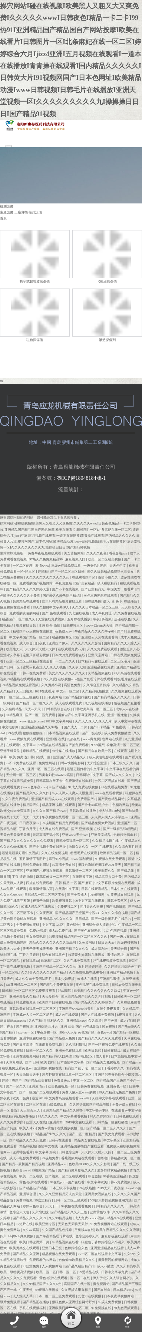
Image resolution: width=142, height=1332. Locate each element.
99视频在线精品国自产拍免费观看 (64, 744)
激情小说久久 (108, 577)
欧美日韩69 (93, 1050)
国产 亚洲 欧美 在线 (86, 828)
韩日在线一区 (40, 756)
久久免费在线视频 (127, 613)
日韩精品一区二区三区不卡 (44, 894)
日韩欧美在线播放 (83, 810)
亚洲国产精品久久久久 (72, 948)
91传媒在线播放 (64, 750)
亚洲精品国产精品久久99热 (63, 1110)
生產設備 (6, 212)
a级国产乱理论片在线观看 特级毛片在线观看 (108, 679)
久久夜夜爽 (44, 912)
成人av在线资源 (67, 1014)
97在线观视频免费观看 (110, 960)
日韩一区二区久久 (39, 1050)
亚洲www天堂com (75, 834)
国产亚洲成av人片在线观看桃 (97, 637)
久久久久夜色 (96, 553)
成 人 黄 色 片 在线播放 (120, 601)
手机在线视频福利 (33, 1307)
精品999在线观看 (120, 1218)
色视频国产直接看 (127, 703)
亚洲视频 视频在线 (48, 1068)
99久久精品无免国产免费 (117, 1092)
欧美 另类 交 (19, 756)
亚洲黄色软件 (100, 1212)
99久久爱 (49, 679)
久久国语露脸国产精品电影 (89, 1104)
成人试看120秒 (109, 810)
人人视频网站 (52, 1265)
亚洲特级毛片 (23, 1152)
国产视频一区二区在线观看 (65, 1175)
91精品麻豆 (14, 714)
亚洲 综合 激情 (50, 625)
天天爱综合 (50, 996)
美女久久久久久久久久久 (67, 673)
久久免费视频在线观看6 (87, 972)
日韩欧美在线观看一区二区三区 (33, 1008)
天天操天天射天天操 (40, 649)
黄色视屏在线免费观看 (93, 984)
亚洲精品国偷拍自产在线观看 (82, 1145)
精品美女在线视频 (88, 1140)
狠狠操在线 (133, 792)
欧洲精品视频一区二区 (117, 852)
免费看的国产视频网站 (36, 583)
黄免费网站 (101, 1283)
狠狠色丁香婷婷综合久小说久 (103, 1241)
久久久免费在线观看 (102, 649)
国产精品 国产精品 (33, 1188)
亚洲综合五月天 (46, 1026)
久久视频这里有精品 (76, 1289)
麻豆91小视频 (59, 858)
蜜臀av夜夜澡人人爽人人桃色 (45, 666)
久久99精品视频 (61, 1218)
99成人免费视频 (110, 1301)
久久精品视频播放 (95, 690)
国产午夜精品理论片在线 (54, 1235)
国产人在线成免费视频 (98, 1014)
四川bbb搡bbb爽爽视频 (17, 1235)
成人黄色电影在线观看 (106, 756)
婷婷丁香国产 (12, 1080)
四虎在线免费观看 (39, 882)
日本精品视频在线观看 (63, 733)
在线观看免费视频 (49, 1044)
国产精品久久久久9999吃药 (95, 1002)
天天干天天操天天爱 (38, 948)
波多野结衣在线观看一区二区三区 (67, 1074)
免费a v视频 (38, 930)
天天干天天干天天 (26, 816)
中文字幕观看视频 (74, 1116)
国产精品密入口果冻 (57, 1056)
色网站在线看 (112, 739)
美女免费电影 (36, 936)
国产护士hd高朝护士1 (94, 804)
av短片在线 (24, 1223)
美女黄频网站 (74, 553)
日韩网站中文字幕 (89, 774)
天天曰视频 (24, 690)
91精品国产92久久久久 (50, 1134)
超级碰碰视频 (127, 942)
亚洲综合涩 (28, 1194)
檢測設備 (35, 212)
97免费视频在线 (12, 1050)
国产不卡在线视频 (65, 589)
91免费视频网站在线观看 (109, 1223)
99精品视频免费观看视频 (20, 685)
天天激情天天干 (28, 1074)
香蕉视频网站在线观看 (78, 1158)
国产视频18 (24, 1026)
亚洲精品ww (56, 1164)
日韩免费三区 (117, 900)
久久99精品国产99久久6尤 (42, 1283)
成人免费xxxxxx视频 (90, 1218)
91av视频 (109, 1026)
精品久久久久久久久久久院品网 (53, 942)
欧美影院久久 (105, 870)
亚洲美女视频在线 (98, 1194)
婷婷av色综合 (33, 1205)
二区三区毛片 (120, 660)
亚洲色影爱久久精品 (24, 996)
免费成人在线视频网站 (123, 1145)
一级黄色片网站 (95, 565)
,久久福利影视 (75, 1044)
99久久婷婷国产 (102, 1116)
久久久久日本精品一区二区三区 (95, 607)
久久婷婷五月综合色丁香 (122, 966)
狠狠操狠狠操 (33, 733)
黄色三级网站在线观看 (101, 595)
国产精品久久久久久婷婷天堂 (28, 589)
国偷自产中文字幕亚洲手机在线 (81, 714)
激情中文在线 (48, 1145)
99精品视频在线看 (65, 1241)
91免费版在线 (101, 1307)
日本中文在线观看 (124, 888)
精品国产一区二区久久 (19, 619)
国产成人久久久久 (119, 774)
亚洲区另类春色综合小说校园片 (118, 1074)
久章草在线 (14, 1062)
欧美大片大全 (10, 948)
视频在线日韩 (26, 625)
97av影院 (65, 990)
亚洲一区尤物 (117, 714)
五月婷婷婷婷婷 (90, 966)
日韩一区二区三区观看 (71, 1199)
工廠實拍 (21, 212)
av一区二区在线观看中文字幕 (100, 1253)
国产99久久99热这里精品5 (62, 595)
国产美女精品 (85, 583)
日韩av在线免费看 (33, 673)
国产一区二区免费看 (40, 714)
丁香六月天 (28, 828)
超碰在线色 (122, 619)
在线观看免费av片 (71, 649)
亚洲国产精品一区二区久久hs (54, 966)
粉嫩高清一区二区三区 (123, 744)
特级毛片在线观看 (84, 852)
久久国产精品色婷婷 (57, 1229)
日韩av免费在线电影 (127, 984)
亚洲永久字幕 (10, 655)
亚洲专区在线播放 (33, 1038)
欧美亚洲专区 (45, 1223)
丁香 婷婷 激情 (23, 876)
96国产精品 (57, 786)
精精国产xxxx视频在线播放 (33, 631)
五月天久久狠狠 (92, 906)
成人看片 (102, 1056)
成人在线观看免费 (69, 703)
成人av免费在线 (61, 930)
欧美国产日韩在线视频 (56, 1002)
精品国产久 (31, 804)
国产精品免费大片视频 (98, 822)
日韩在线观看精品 (95, 888)
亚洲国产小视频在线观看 (44, 870)
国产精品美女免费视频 (103, 1062)
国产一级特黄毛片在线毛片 (111, 918)
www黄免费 (91, 739)
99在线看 (14, 733)
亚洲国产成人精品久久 (70, 756)
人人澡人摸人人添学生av (110, 816)
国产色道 (111, 1020)
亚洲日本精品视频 (120, 972)
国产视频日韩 (116, 906)
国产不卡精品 (100, 726)
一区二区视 (10, 972)
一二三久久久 (65, 660)
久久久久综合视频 (115, 912)
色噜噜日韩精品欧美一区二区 (119, 1158)
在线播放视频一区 (71, 1128)
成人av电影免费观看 (24, 1158)
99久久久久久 (48, 1116)
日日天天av (106, 942)
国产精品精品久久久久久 (112, 696)
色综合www (21, 1169)
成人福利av (100, 948)
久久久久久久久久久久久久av (48, 577)
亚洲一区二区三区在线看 (46, 768)
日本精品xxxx (123, 1289)
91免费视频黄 (26, 1002)
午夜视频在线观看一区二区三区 (65, 816)
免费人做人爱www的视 (79, 1092)
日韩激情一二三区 (79, 870)
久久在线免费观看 (77, 960)
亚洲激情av (37, 1086)
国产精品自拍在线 (78, 696)
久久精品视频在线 (105, 840)
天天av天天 (33, 709)
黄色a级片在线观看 (33, 1182)
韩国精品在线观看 (26, 601)
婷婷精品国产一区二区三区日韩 (61, 571)
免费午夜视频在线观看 (45, 553)
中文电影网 (10, 726)
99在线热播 (93, 601)
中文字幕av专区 (98, 1110)
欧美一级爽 (21, 1098)
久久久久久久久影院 (86, 643)
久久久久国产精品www (50, 810)
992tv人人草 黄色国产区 (77, 1032)
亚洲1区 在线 (55, 739)
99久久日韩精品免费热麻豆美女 (111, 571)
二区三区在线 (36, 1104)
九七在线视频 (79, 613)
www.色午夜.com (35, 786)
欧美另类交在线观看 (24, 1248)
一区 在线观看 (102, 846)
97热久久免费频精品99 (46, 559)
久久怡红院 (40, 1212)
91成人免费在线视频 (83, 786)
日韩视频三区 (73, 625)
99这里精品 (43, 1199)
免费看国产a (86, 798)
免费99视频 (24, 1199)
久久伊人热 (77, 666)
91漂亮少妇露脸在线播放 (86, 954)
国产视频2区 (84, 1056)
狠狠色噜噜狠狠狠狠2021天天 (100, 864)
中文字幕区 (112, 1140)
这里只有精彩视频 (36, 655)
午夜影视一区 (47, 1032)
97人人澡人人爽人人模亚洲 (72, 792)
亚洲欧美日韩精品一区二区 (69, 1307)
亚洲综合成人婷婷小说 (99, 924)
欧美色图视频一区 (61, 1086)
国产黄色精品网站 (111, 798)
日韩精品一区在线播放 (112, 1122)
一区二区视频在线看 (110, 780)
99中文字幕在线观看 (90, 900)
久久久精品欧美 (128, 1265)
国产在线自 (102, 1289)
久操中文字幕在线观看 (109, 1098)
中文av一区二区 (68, 690)
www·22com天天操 (100, 625)
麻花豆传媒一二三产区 (53, 876)
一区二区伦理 (23, 565)
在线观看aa (31, 960)
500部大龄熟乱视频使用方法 (111, 1199)
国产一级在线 (92, 733)
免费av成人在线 (124, 1104)
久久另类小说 (51, 685)
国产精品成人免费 (62, 1038)
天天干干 (52, 1205)
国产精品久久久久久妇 (33, 792)
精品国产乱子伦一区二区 (83, 1068)
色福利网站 (121, 804)
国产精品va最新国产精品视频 (24, 1164)
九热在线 (74, 739)
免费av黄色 (46, 1128)
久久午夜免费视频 (15, 798)
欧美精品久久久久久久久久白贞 (97, 990)
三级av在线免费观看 (66, 565)
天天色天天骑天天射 (73, 1223)
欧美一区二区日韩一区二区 (56, 1271)
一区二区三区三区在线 (23, 696)
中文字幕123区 (53, 924)
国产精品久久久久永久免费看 (100, 1038)
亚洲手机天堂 (10, 750)
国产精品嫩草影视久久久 (76, 1169)
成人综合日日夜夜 (33, 643)
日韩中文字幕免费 (115, 1271)
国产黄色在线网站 (88, 930)
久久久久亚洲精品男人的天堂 (61, 1194)
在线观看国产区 (84, 577)
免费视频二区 (67, 906)
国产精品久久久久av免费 (28, 1140)
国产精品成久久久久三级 (69, 1212)
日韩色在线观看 (128, 1116)
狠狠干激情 (41, 900)
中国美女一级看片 (121, 589)
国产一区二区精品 (82, 1134)
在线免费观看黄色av (17, 1068)
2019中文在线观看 (79, 1122)
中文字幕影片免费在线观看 (115, 882)
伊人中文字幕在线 (127, 720)
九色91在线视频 (90, 1295)
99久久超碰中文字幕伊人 (51, 607)
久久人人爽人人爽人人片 (93, 720)
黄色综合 (73, 924)
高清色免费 (72, 685)
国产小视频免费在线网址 (48, 846)
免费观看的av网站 (43, 1259)
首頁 (3, 218)
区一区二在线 (80, 1277)
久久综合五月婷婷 (96, 685)
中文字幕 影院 (46, 1152)
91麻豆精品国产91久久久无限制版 (86, 996)
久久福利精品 (12, 709)
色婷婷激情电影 (125, 834)
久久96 (26, 972)
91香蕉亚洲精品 (115, 1175)
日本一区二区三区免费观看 (55, 1295)
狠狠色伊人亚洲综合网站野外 (74, 1301)
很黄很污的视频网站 (113, 1259)
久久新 (136, 1044)
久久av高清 (31, 1229)
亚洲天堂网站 (98, 655)
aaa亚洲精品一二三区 (22, 984)
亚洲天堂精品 (101, 834)
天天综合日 (119, 948)
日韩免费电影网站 (36, 864)
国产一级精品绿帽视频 (120, 828)
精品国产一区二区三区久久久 (86, 936)
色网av (5, 1152)
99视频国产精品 (44, 1169)
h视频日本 (125, 1014)
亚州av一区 (26, 1032)
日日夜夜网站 (52, 696)
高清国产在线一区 (77, 1283)
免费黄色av (62, 1080)
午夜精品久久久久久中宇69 (95, 631)
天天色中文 (118, 565)
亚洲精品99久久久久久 (56, 918)
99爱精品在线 (89, 1271)
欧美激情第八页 (41, 888)
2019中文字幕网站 (59, 720)
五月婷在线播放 (79, 619)
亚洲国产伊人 (59, 643)
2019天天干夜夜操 (111, 1188)
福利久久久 (56, 1020)
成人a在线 (127, 1020)
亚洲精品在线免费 (101, 666)
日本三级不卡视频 (63, 1188)
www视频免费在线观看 (26, 739)
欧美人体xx (27, 1128)
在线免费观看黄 (108, 1008)
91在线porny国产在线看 (67, 1182)
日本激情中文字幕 (71, 1062)
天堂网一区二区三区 (21, 774)
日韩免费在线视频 (91, 1086)
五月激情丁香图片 (33, 858)
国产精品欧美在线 (38, 1080)
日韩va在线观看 (61, 1140)
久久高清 (95, 1020)
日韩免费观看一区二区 (73, 840)
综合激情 (94, 1175)
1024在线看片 (44, 690)
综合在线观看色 (54, 954)
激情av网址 (116, 954)
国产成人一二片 (76, 726)
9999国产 (98, 744)
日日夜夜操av (29, 822)
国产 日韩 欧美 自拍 (40, 1062)
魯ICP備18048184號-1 (81, 477)
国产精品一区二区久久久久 (106, 1128)
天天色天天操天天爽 (15, 834)
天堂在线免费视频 (51, 619)
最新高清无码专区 (46, 834)
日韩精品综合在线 (57, 709)
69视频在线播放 (47, 1289)
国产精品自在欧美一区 (95, 750)
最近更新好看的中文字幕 (85, 768)
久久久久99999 (11, 894)
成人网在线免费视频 (54, 828)
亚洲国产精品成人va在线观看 (53, 798)
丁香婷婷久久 (114, 1068)
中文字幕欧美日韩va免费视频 (109, 1182)
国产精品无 (126, 870)
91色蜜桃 (119, 726)
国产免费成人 (77, 894)
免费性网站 (47, 762)
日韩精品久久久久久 (109, 1205)
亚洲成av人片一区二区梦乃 (33, 1014)
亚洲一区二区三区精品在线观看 (29, 660)
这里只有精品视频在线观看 (62, 601)
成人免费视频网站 (13, 942)
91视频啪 (55, 936)
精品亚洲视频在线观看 (59, 804)
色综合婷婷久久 (87, 1235)
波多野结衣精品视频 (112, 1169)
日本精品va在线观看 (93, 660)
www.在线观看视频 (109, 792)
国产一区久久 (16, 1086)
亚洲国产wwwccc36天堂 (77, 1008)
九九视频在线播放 (98, 703)
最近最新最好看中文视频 (20, 852)
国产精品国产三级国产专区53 (77, 912)
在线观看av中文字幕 (126, 1110)
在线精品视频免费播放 (19, 1116)
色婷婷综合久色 (77, 1248)
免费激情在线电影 (79, 780)
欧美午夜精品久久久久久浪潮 (118, 1229)
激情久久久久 (79, 846)
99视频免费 (50, 1158)
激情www (42, 565)
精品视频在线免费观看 (59, 1253)
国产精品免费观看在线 (57, 984)
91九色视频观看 (126, 1307)
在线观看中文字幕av (21, 744)
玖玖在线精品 (107, 583)
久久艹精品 (37, 1020)
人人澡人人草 (23, 1295)
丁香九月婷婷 (29, 954)
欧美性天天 (14, 649)
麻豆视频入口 (75, 559)
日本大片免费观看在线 (69, 655)
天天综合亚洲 (97, 762)
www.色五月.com (31, 720)
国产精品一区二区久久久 (34, 703)
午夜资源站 (64, 583)
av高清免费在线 (64, 864)
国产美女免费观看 (111, 1134)
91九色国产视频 (115, 930)
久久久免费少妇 (12, 1122)
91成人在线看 (87, 978)
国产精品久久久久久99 (30, 1218)
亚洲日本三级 (52, 1248)
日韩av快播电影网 (71, 762)
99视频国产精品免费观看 (60, 822)
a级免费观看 (58, 1104)
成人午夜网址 (102, 613)
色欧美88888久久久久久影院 (90, 1164)
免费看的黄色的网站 (24, 613)
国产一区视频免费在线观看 (108, 1044)
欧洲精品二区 (51, 960)
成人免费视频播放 (118, 733)
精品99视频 (27, 1145)
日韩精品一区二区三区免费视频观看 (29, 990)
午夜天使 (26, 1289)
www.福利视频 (82, 858)
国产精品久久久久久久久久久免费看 (27, 840)
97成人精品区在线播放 (38, 906)
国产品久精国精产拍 (80, 1265)
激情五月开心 (130, 649)
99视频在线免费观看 (110, 858)
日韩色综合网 (69, 1152)
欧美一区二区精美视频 (105, 559)
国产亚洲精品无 (93, 589)
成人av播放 (106, 1265)
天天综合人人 (30, 1110)
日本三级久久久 (121, 762)
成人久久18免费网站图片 (34, 978)
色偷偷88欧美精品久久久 (77, 1259)
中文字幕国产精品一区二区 (29, 637)
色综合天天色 (19, 1212)
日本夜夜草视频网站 (119, 1295)
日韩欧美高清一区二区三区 (93, 709)
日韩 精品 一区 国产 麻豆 (74, 882)
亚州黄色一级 (116, 1086)
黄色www (104, 1032)
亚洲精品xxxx (76, 1020)
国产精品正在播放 (36, 1301)
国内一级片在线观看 (125, 936)
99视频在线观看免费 (76, 1205)
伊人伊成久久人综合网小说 (113, 1277)
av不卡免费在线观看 (21, 762)
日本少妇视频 (65, 978)
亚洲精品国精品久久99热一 (41, 726)
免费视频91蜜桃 (28, 924)
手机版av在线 (85, 1229)
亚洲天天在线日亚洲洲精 (44, 1122)
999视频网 (98, 894)
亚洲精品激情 (110, 978)
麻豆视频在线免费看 (15, 607)
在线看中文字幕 (67, 888)
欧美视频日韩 (62, 900)
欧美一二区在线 (31, 1175)
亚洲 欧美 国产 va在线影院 (80, 1026)
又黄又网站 (87, 942)
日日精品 (82, 918)
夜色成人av (64, 631)
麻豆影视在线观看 (115, 1235)
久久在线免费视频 (55, 852)
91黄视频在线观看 (121, 894)
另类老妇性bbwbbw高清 (56, 774)
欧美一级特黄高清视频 (17, 1271)
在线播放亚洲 (82, 876)
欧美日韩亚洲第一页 (34, 1241)
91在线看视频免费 (114, 786)
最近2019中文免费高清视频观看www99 (61, 1098)
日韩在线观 (112, 1050)
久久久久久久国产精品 (50, 972)
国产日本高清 (23, 1044)
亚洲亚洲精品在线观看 (107, 1248)
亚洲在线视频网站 (26, 1056)
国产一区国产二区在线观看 (39, 1092)
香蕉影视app (118, 553)
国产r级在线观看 (54, 613)
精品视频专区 (62, 637)
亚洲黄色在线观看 (69, 1050)
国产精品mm (131, 1062)
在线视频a (65, 679)
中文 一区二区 (84, 1080)
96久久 (14, 906)
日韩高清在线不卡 (49, 780)
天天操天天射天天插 (96, 1152)
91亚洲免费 (31, 1265)
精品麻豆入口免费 (108, 876)
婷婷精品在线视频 (36, 750)
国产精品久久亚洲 (26, 1253)
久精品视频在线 (100, 673)
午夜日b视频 (102, 619)
